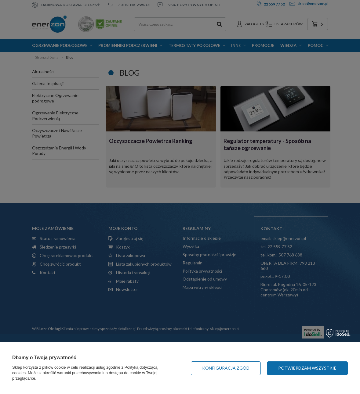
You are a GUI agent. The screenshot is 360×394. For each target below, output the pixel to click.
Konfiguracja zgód (225, 368)
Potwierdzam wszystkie (307, 368)
